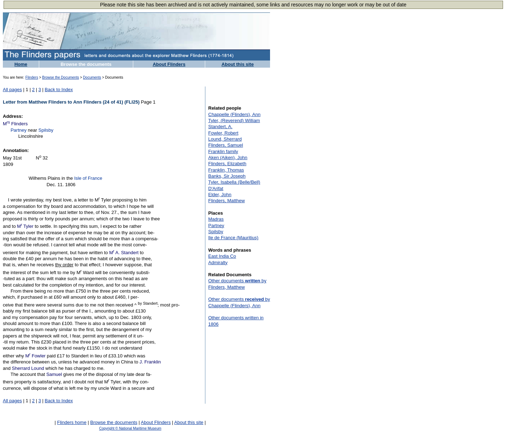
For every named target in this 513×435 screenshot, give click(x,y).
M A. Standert (123, 252)
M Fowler (35, 355)
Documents (92, 77)
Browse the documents (86, 64)
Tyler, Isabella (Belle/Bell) (234, 182)
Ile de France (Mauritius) (233, 237)
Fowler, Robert (223, 133)
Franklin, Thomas (226, 170)
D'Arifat (215, 188)
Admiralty (218, 262)
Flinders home (71, 422)
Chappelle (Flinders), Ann (234, 114)
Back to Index (59, 89)
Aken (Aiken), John (228, 157)
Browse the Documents (60, 77)
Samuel (54, 374)
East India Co (222, 256)
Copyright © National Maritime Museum (130, 428)
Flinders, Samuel (225, 145)
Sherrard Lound (28, 368)
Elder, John (220, 194)
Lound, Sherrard (225, 139)
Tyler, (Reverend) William (234, 120)
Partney (19, 130)
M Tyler (25, 226)
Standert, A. (220, 126)
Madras (216, 219)
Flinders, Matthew (226, 200)
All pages (12, 89)
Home (20, 64)
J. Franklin (150, 362)
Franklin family (223, 151)
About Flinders (169, 64)
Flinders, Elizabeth (227, 163)
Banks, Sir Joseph (227, 176)
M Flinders (15, 123)
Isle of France (88, 178)
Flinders (31, 77)
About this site (238, 64)
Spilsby (45, 130)
